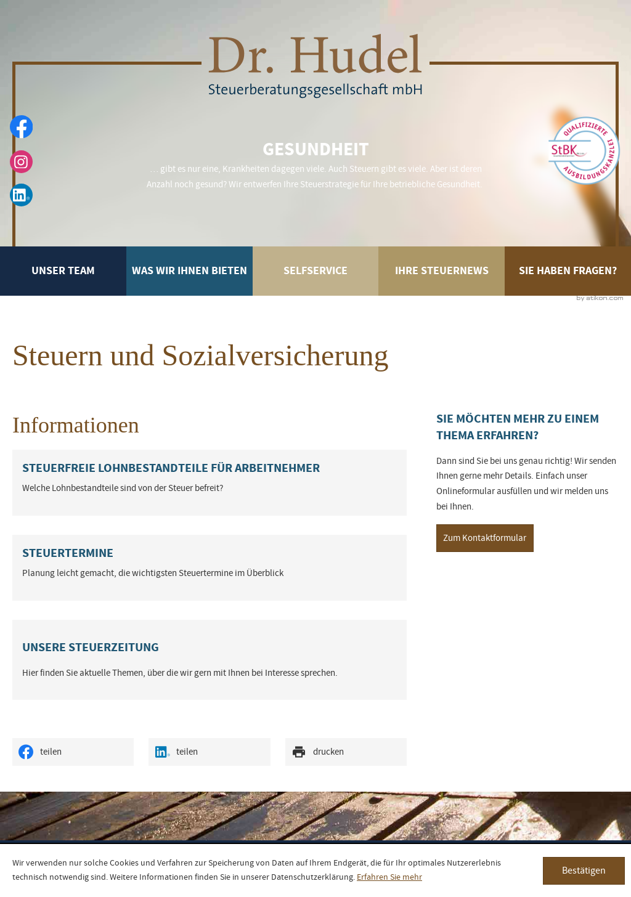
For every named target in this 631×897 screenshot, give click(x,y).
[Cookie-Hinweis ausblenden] (584, 871)
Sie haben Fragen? (568, 270)
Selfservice (315, 275)
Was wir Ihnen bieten (189, 270)
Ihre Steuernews (442, 270)
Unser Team (63, 270)
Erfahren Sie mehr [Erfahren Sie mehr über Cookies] (389, 877)
